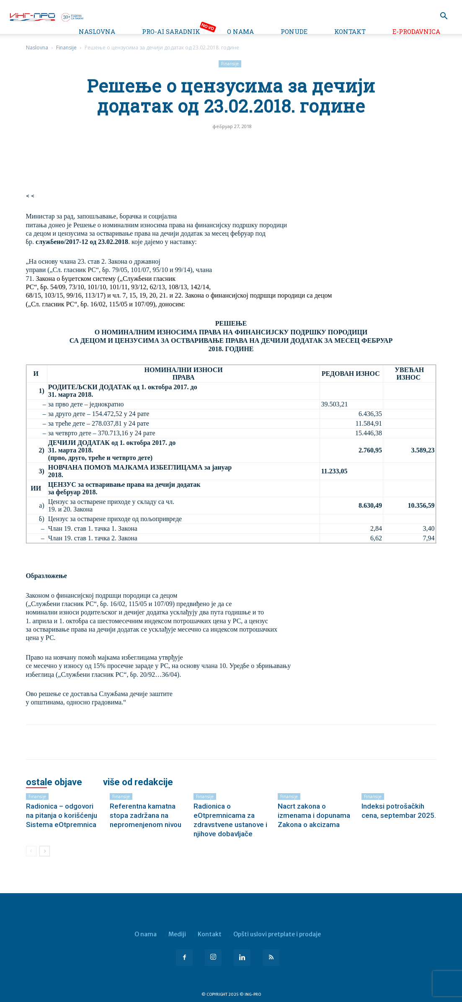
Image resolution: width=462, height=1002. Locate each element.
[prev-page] (31, 851)
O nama (240, 31)
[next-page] (44, 851)
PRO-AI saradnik (171, 31)
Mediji (177, 934)
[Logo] (46, 16)
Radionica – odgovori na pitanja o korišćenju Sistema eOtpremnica (61, 815)
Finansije (66, 47)
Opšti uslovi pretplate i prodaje (277, 934)
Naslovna (97, 31)
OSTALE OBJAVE (54, 782)
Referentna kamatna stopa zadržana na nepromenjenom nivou (145, 815)
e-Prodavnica (416, 31)
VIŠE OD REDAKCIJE (138, 782)
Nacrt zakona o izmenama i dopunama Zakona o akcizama (314, 815)
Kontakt (350, 31)
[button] (444, 17)
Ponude (294, 31)
